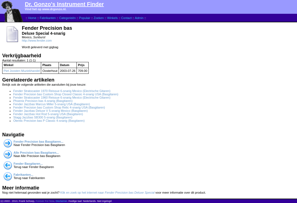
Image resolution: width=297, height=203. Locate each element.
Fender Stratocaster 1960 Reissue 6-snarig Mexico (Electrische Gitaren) (62, 97)
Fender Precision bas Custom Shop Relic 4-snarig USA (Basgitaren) (59, 107)
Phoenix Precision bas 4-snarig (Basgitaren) (43, 100)
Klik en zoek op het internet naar (107, 192)
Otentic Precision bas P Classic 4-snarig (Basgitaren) (49, 120)
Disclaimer (61, 201)
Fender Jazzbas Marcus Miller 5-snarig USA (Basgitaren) (51, 104)
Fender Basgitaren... (28, 163)
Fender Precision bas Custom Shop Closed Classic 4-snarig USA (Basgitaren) (65, 94)
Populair (84, 18)
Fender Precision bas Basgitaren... (38, 141)
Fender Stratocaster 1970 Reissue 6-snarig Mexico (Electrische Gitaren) (62, 91)
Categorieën (67, 18)
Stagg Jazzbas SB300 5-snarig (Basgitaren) (42, 117)
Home (32, 18)
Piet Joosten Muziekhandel (22, 70)
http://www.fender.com (37, 40)
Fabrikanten (48, 18)
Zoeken (99, 18)
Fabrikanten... (23, 174)
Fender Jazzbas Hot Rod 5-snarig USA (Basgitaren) (48, 114)
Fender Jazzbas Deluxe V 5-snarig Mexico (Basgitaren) (50, 110)
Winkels (112, 18)
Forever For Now (45, 201)
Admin (139, 18)
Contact (126, 18)
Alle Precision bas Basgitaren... (36, 152)
